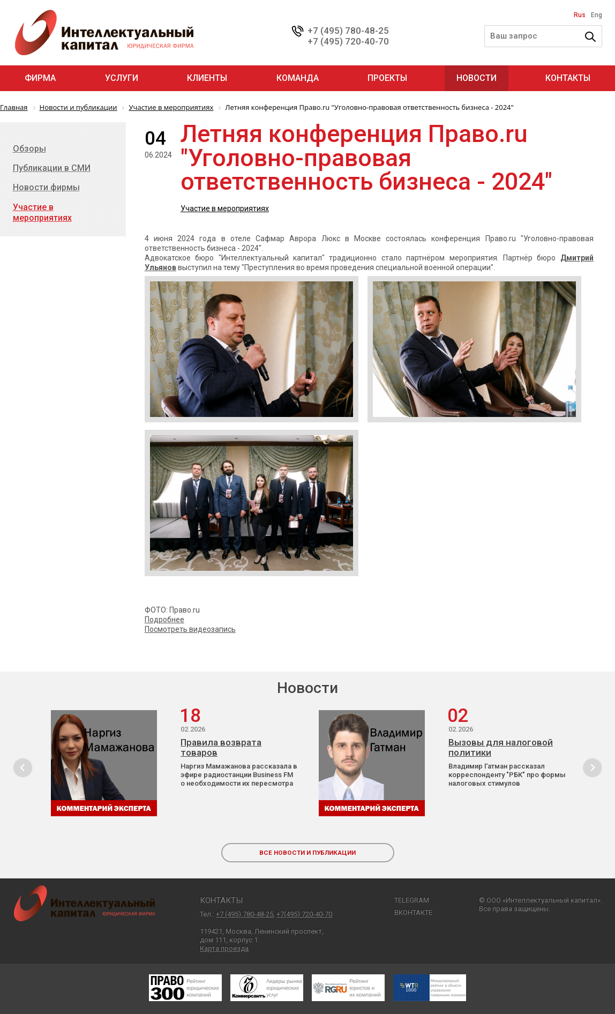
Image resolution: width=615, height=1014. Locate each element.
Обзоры (29, 149)
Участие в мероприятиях (225, 208)
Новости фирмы (46, 187)
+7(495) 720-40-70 (304, 914)
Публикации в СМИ (52, 168)
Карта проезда (224, 948)
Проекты (387, 78)
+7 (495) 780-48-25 (348, 30)
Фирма (40, 78)
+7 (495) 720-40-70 (348, 41)
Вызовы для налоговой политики (500, 747)
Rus (580, 15)
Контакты (567, 78)
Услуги (121, 78)
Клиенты (207, 78)
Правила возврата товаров (221, 747)
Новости (476, 78)
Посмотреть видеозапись (190, 629)
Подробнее (164, 619)
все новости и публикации (307, 852)
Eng (596, 15)
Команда (297, 78)
